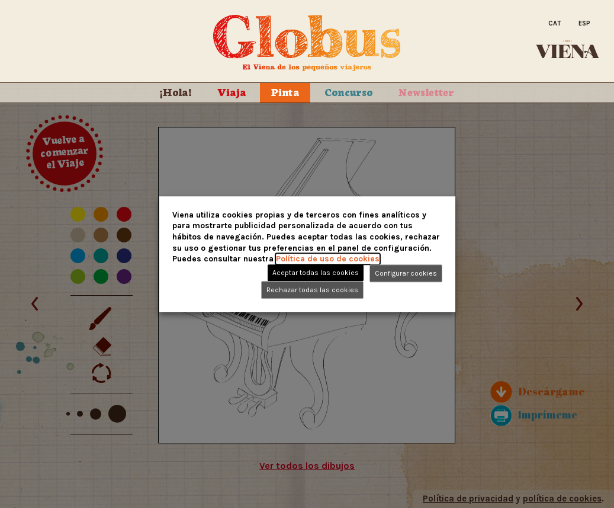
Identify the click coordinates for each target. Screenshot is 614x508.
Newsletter (426, 91)
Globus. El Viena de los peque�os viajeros (307, 43)
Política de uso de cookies (328, 259)
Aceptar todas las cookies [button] (315, 273)
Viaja (231, 91)
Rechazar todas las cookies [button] (312, 290)
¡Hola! (176, 91)
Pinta (285, 91)
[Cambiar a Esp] (584, 24)
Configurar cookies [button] (406, 273)
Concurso (349, 91)
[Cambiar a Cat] (554, 24)
